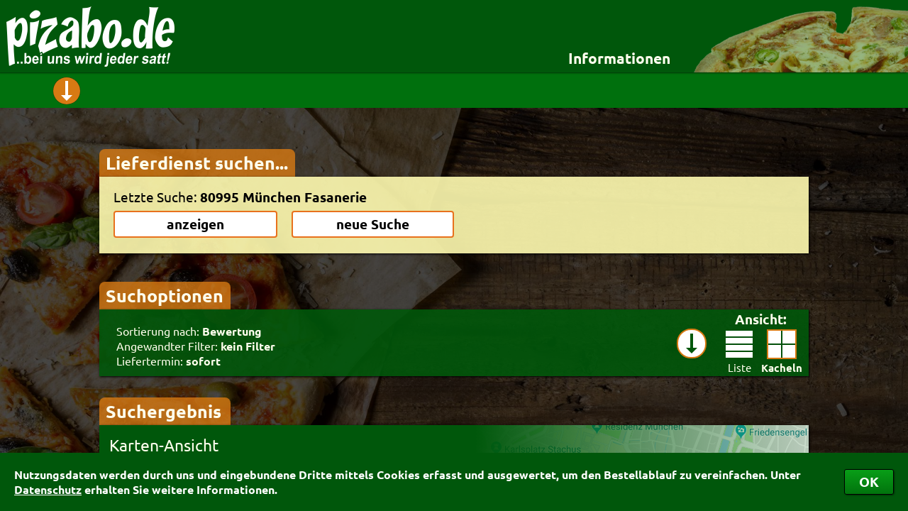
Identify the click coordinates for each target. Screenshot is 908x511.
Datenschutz (48, 489)
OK (869, 481)
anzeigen (195, 224)
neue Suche (372, 224)
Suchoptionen (164, 295)
